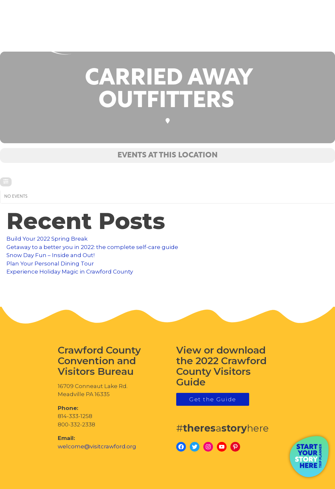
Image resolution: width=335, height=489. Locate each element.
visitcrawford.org (281, 32)
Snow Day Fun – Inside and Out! (50, 255)
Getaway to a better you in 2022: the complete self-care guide (92, 247)
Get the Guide (212, 399)
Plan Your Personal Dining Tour (50, 263)
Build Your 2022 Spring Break (46, 238)
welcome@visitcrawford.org (97, 446)
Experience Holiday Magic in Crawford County (69, 271)
